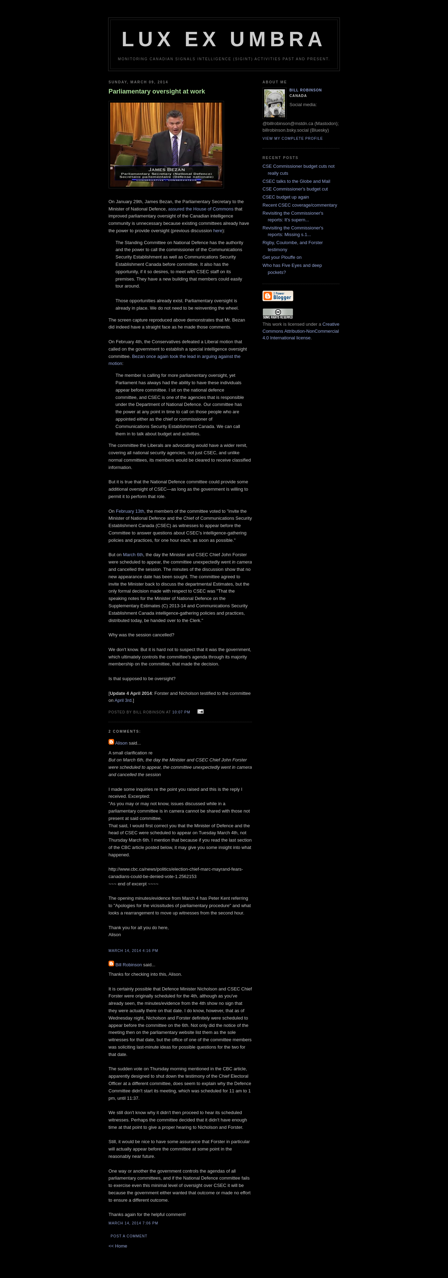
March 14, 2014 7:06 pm (133, 1223)
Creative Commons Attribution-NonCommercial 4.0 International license (301, 331)
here (217, 230)
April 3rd (122, 700)
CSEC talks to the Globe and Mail (296, 181)
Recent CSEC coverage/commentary (299, 205)
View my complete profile (292, 138)
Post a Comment (129, 1236)
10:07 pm (181, 712)
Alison (121, 743)
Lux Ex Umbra (224, 39)
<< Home (117, 1246)
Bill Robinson (128, 964)
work (277, 324)
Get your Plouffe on (282, 257)
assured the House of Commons (200, 209)
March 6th (133, 554)
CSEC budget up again (285, 197)
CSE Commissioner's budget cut (295, 189)
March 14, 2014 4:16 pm (133, 951)
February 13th (130, 511)
